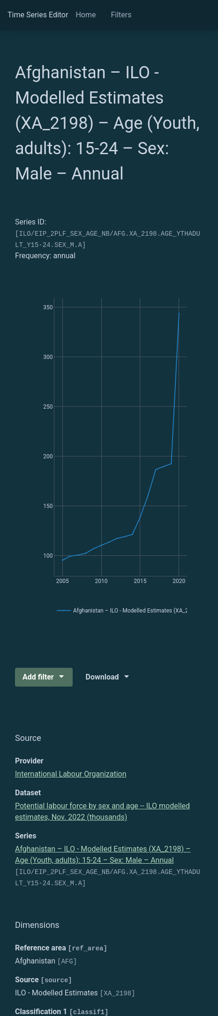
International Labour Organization (71, 773)
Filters (121, 14)
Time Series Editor (38, 14)
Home (85, 14)
